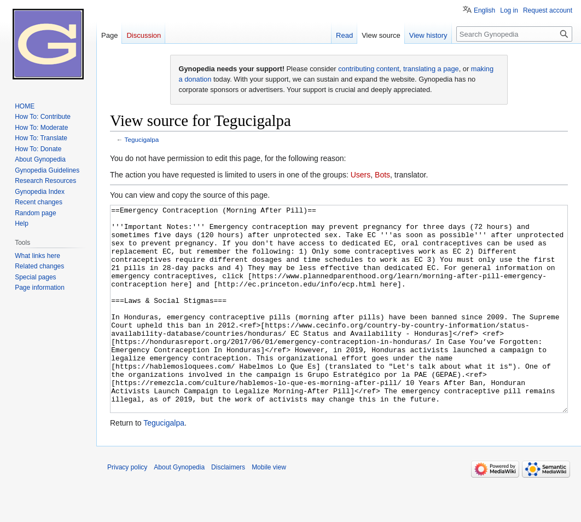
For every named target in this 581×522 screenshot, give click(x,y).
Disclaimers (228, 508)
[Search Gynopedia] (514, 34)
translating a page (431, 69)
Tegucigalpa (142, 139)
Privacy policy (127, 508)
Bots (382, 174)
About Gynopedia (179, 508)
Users (361, 174)
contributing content (368, 69)
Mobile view (269, 508)
